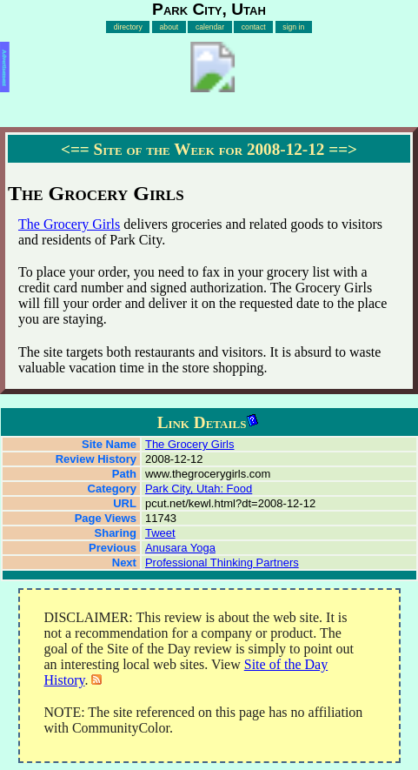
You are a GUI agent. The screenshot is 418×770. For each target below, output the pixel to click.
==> (342, 149)
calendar (210, 27)
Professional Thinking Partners (222, 562)
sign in (293, 27)
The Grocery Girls (69, 224)
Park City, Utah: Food (198, 488)
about (169, 27)
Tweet (160, 532)
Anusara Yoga (180, 547)
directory (128, 27)
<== (75, 149)
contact (254, 27)
